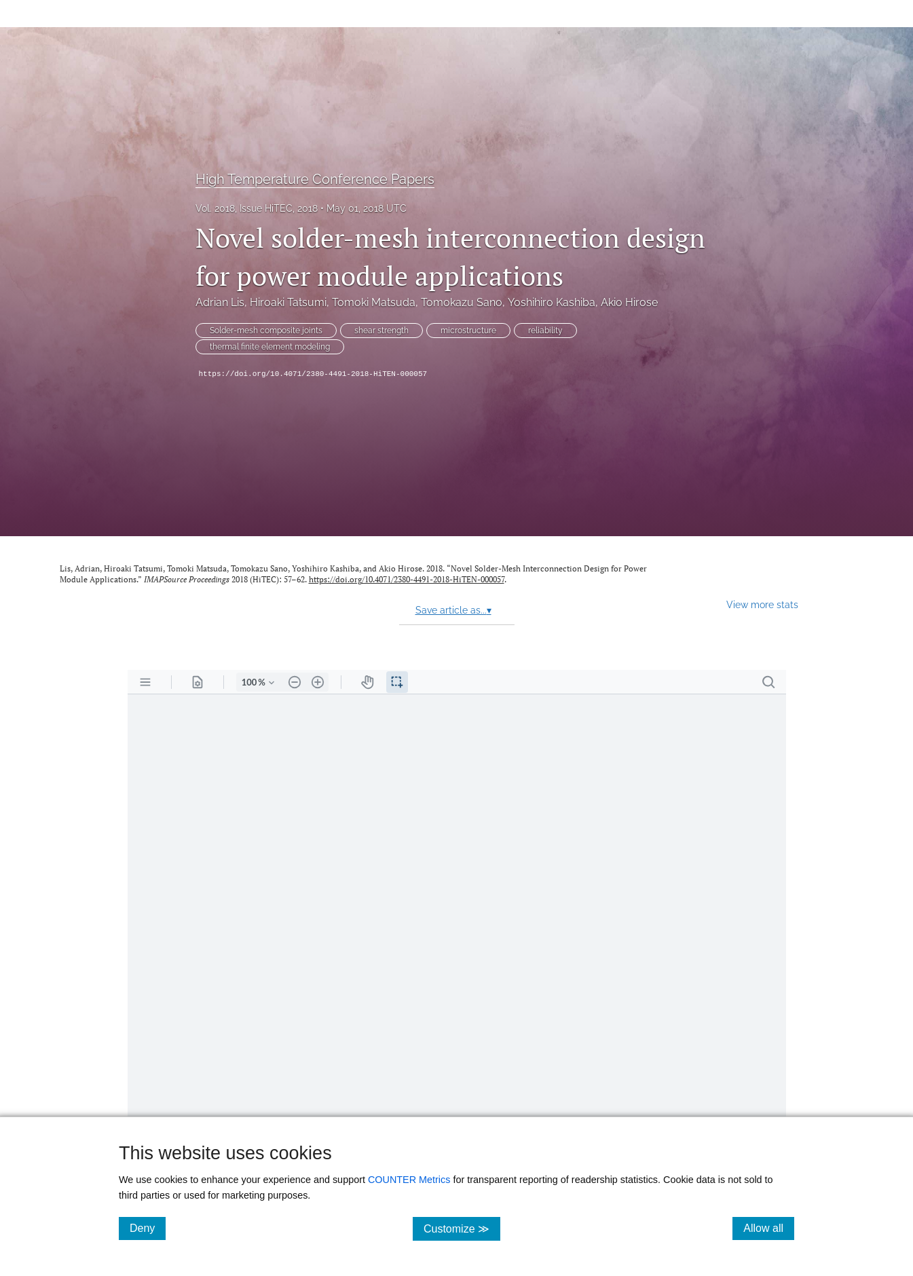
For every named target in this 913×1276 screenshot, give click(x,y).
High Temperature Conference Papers (314, 179)
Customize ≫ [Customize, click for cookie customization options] (462, 1228)
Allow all (768, 1228)
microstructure (468, 330)
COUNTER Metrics (409, 1179)
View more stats (762, 604)
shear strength (381, 330)
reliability (545, 330)
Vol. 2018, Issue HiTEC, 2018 (256, 208)
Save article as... (453, 610)
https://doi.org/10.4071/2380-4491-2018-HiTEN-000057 (313, 374)
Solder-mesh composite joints (266, 330)
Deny (148, 1228)
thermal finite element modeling (270, 347)
